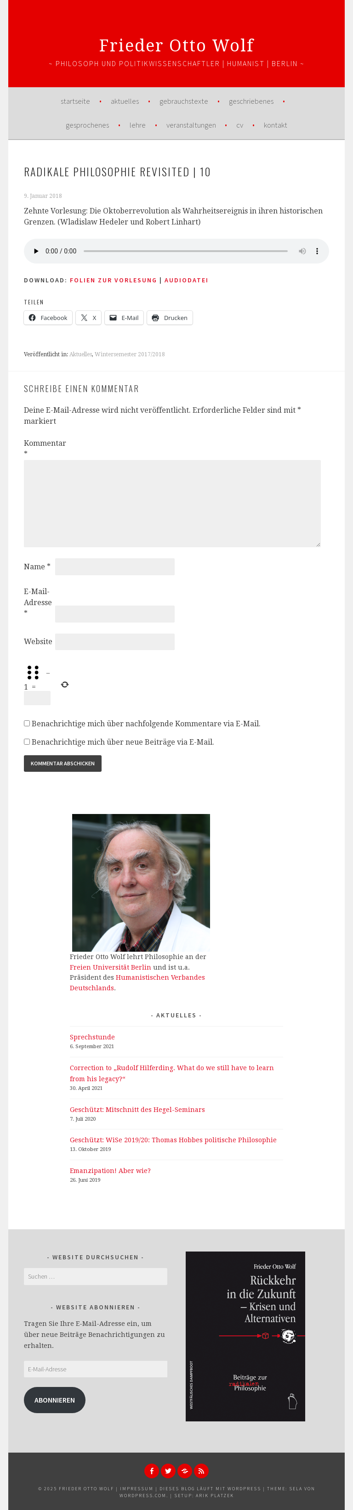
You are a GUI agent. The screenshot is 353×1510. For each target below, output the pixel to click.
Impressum (137, 1489)
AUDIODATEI (187, 280)
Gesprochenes (87, 125)
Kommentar (38, 449)
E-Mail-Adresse (38, 602)
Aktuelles (125, 101)
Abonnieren (54, 1400)
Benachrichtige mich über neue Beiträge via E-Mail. (123, 742)
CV (239, 125)
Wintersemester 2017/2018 (130, 354)
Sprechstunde (92, 1037)
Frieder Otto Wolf (176, 46)
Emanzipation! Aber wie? (110, 1170)
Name (37, 566)
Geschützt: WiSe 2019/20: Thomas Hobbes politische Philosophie (173, 1140)
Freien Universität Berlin (110, 967)
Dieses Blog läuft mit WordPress (210, 1489)
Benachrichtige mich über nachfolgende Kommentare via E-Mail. (146, 723)
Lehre (138, 125)
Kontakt (275, 125)
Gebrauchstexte (183, 101)
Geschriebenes (251, 101)
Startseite (75, 101)
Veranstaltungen (191, 125)
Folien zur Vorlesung (113, 280)
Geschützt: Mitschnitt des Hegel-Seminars (137, 1109)
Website (38, 641)
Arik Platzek (215, 1496)
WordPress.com (143, 1496)
